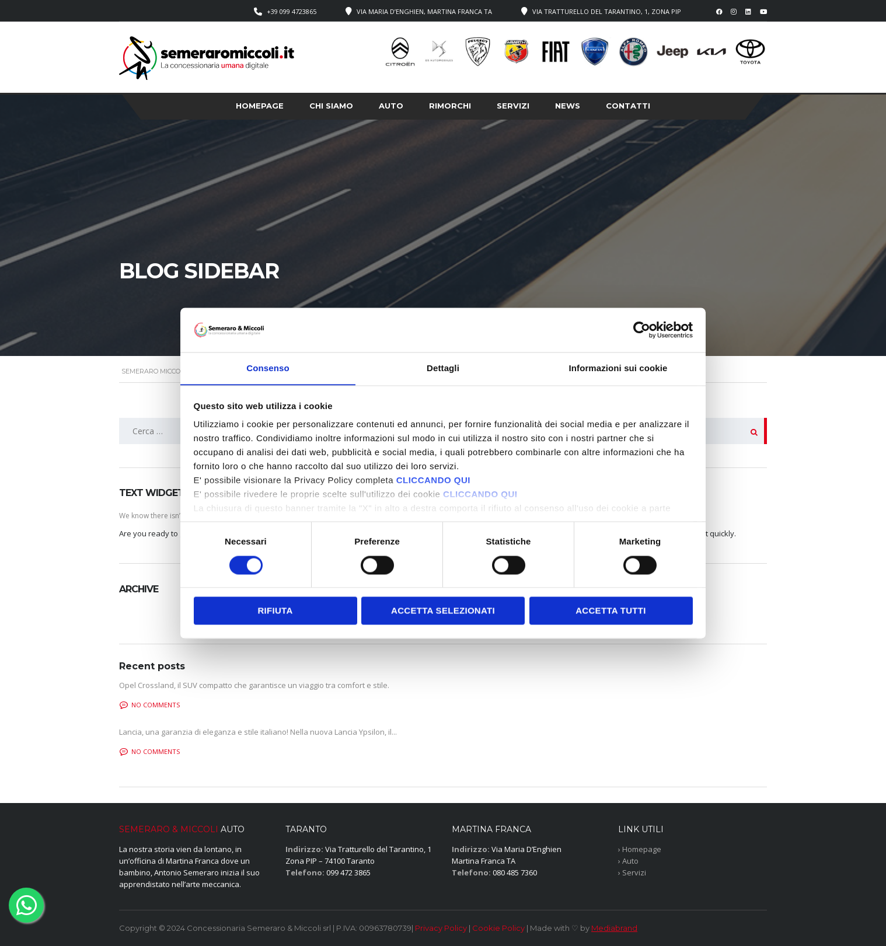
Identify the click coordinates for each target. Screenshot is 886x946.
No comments (150, 704)
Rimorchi (450, 105)
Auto (391, 105)
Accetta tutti (610, 611)
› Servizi (632, 872)
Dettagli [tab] (443, 368)
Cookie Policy (498, 928)
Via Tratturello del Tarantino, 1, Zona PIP (606, 11)
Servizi (513, 105)
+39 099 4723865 (291, 11)
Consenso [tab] (267, 368)
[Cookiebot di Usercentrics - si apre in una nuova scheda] (642, 329)
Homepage (260, 105)
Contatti (628, 105)
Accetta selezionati (443, 611)
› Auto (628, 861)
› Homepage (639, 849)
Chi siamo (331, 105)
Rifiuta (274, 611)
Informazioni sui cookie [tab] (618, 368)
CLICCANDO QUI (433, 481)
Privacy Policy (441, 928)
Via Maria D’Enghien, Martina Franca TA (424, 11)
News (567, 105)
